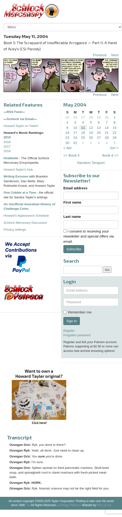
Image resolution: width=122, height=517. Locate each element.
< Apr (67, 148)
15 (115, 128)
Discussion (25, 222)
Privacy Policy (69, 505)
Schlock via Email (20, 119)
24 (75, 137)
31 (75, 143)
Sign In (71, 321)
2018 (7, 142)
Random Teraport (91, 163)
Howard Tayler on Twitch (21, 126)
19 (91, 132)
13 (99, 128)
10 (75, 128)
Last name (72, 216)
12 (91, 128)
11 (83, 128)
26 (75, 117)
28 (91, 117)
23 (67, 137)
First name (72, 202)
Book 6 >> (110, 155)
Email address (75, 188)
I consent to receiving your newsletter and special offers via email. (88, 236)
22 (115, 132)
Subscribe (73, 249)
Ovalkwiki (11, 158)
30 (107, 117)
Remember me (77, 312)
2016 (7, 151)
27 (83, 117)
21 (107, 132)
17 (75, 132)
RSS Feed (14, 112)
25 (67, 117)
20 (99, 132)
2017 (7, 146)
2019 (7, 137)
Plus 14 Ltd (104, 505)
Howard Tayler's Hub (18, 169)
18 (83, 132)
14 (107, 128)
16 (67, 132)
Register (69, 330)
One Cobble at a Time (20, 192)
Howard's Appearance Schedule (26, 215)
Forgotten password (77, 335)
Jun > (114, 148)
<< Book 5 (71, 155)
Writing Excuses (16, 176)
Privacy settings (15, 229)
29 (99, 117)
